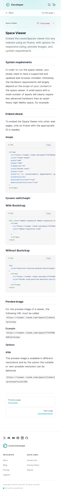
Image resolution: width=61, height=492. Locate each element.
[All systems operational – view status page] (13, 488)
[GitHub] (26, 438)
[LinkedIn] (22, 438)
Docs (5, 460)
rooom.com (32, 460)
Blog (5, 465)
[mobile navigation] (54, 4)
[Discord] (9, 438)
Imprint (30, 470)
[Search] (49, 4)
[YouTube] (13, 438)
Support (6, 475)
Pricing (6, 470)
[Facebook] (18, 438)
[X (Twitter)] (4, 438)
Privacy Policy (33, 465)
